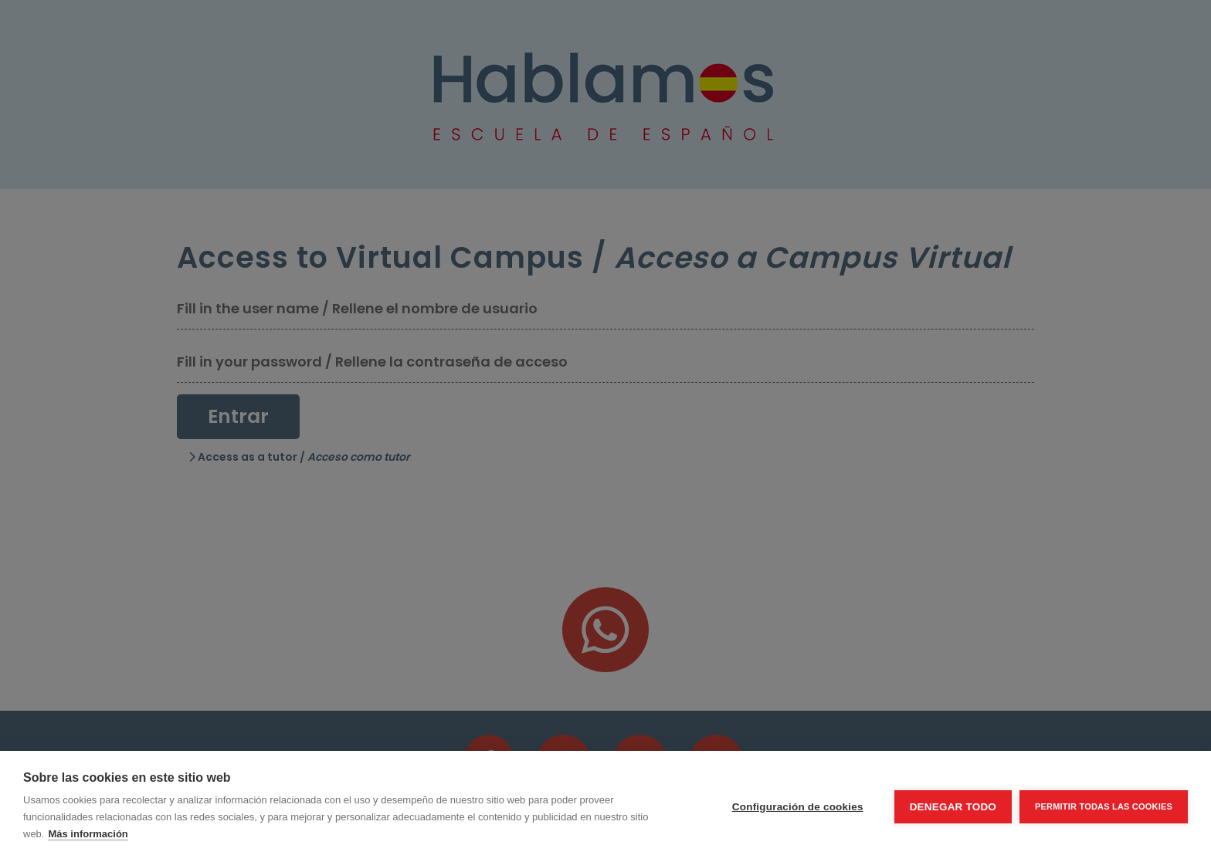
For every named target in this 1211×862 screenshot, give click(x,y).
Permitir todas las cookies (1103, 806)
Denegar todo (953, 807)
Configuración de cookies (797, 807)
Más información (87, 834)
